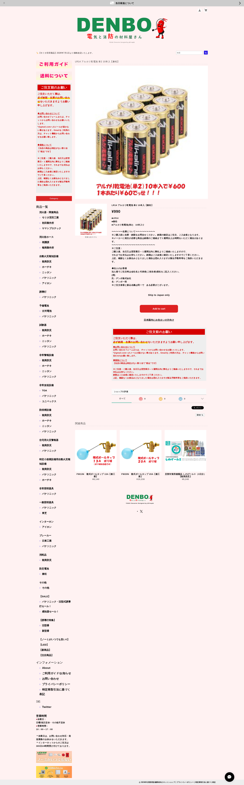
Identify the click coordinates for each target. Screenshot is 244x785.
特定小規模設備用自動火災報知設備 (54, 461)
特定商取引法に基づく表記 (205, 782)
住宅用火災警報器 (48, 440)
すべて (122, 399)
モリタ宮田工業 (50, 217)
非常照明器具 (46, 488)
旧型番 (45, 625)
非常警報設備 (46, 355)
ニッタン (47, 272)
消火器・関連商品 (48, 212)
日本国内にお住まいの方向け (159, 320)
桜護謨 (45, 242)
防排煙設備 (45, 410)
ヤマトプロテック (51, 228)
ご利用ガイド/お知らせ (56, 673)
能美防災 (47, 261)
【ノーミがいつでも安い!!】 (54, 639)
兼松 (44, 574)
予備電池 (44, 305)
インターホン (46, 521)
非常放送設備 (46, 385)
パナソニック (49, 277)
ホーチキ (47, 267)
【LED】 (44, 644)
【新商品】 (45, 650)
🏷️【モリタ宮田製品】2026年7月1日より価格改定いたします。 (65, 53)
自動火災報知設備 (48, 256)
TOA (44, 390)
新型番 (45, 630)
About (46, 667)
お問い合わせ (50, 678)
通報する (200, 415)
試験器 (42, 325)
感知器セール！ (50, 611)
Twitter (47, 706)
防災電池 (44, 568)
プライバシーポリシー (56, 684)
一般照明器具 (46, 502)
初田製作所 (48, 223)
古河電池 (47, 311)
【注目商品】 (46, 655)
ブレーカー (45, 535)
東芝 (44, 513)
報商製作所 (48, 247)
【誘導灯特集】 (47, 620)
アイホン (47, 283)
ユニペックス (49, 401)
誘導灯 (42, 291)
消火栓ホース (46, 237)
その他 (42, 582)
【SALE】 (44, 596)
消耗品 (42, 554)
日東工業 (47, 540)
